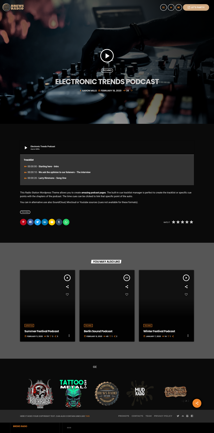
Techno (107, 70)
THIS (87, 416)
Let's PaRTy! (196, 7)
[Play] (171, 7)
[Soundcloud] (182, 416)
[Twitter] (178, 416)
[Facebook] (192, 416)
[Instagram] (187, 416)
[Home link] (13, 7)
